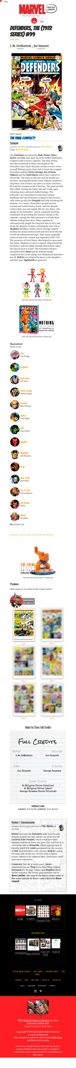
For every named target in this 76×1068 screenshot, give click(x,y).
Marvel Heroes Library (36, 1032)
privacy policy (31, 998)
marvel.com (52, 998)
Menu (6, 1)
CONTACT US (56, 992)
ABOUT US (45, 992)
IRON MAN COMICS (52, 983)
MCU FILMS (35, 992)
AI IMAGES (18, 992)
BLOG (26, 992)
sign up (23, 998)
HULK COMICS (38, 983)
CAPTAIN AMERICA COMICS (21, 983)
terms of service (42, 998)
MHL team (57, 1050)
